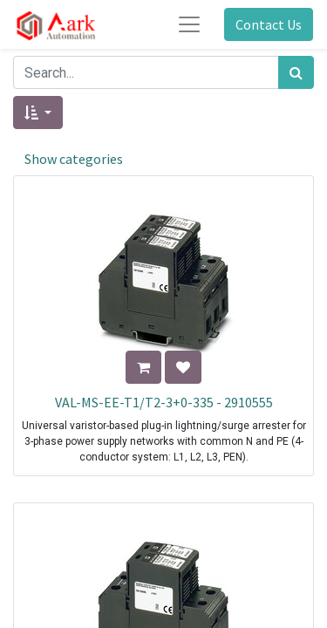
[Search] (296, 72)
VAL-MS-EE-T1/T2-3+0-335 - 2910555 (164, 402)
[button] (38, 112)
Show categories (73, 158)
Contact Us (268, 24)
